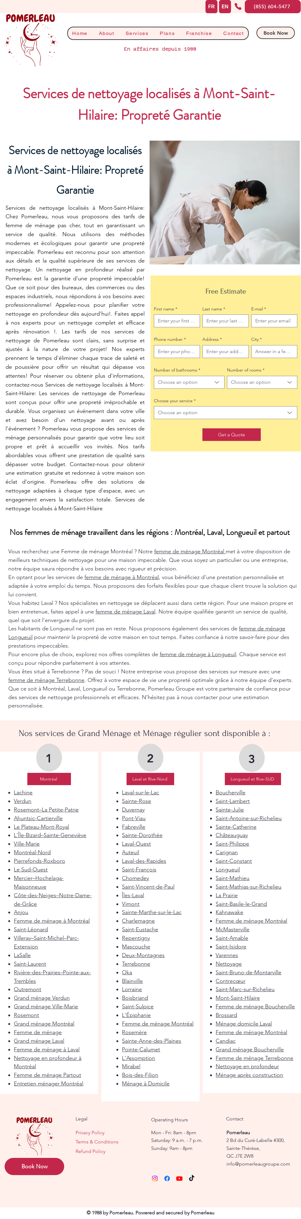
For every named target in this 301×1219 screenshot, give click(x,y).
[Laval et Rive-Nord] (150, 779)
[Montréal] (49, 779)
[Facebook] (167, 1178)
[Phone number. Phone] (175, 351)
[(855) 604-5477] (273, 6)
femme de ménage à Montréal (121, 577)
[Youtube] (179, 1178)
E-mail (258, 309)
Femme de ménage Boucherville (255, 1006)
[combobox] (189, 382)
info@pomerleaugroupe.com (258, 1164)
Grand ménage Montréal (44, 1023)
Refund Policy (90, 1151)
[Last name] (223, 321)
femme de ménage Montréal (190, 551)
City (256, 340)
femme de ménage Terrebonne (46, 680)
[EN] (225, 6)
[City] (272, 351)
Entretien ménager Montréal (48, 1083)
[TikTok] (191, 1178)
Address (212, 340)
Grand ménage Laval (39, 1041)
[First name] (175, 321)
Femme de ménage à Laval (47, 1049)
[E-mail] (272, 321)
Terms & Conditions (97, 1142)
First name (165, 309)
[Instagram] (154, 1178)
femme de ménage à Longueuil (198, 654)
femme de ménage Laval (125, 611)
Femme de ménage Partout (47, 1075)
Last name (213, 309)
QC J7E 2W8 (239, 1156)
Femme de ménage (38, 1032)
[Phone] (238, 6)
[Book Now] (275, 33)
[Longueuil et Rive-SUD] (253, 779)
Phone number (170, 340)
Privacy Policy (90, 1132)
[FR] (211, 6)
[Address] (223, 351)
